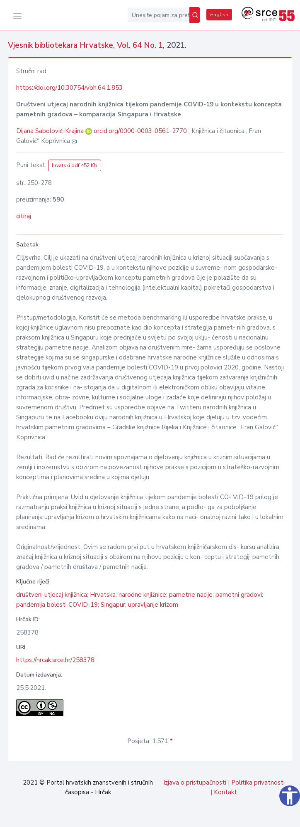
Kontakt (225, 792)
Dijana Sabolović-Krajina (50, 131)
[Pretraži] (194, 15)
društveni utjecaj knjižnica (51, 595)
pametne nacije (191, 595)
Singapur (113, 605)
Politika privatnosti (258, 782)
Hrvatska (103, 595)
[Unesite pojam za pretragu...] (158, 15)
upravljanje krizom (153, 605)
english (219, 14)
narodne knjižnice (142, 595)
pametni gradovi (238, 595)
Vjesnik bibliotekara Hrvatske (60, 45)
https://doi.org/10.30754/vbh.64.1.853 (69, 88)
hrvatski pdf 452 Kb (74, 165)
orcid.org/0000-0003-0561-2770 (140, 131)
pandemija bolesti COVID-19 (57, 605)
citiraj (23, 216)
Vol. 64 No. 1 (140, 45)
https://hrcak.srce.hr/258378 (55, 660)
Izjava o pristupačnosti (194, 782)
